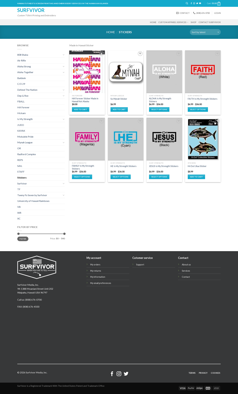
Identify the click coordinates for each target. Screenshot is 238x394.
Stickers (22, 177)
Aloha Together (25, 72)
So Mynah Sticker (118, 99)
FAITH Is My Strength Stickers (202, 99)
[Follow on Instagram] (194, 3)
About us (186, 264)
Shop (193, 22)
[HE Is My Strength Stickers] (126, 139)
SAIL (19, 165)
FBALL (20, 101)
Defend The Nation (27, 89)
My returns (95, 270)
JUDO (20, 124)
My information (97, 277)
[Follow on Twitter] (197, 3)
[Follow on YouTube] (200, 3)
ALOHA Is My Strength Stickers (160, 100)
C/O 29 (21, 83)
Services (186, 270)
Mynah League (24, 142)
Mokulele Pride (25, 136)
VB (19, 206)
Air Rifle (21, 60)
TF (18, 189)
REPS (20, 159)
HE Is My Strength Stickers (123, 166)
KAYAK (21, 130)
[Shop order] (205, 32)
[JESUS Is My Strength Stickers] (164, 139)
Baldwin (21, 78)
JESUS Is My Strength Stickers (163, 166)
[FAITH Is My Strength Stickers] (203, 72)
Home (153, 22)
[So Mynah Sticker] (126, 72)
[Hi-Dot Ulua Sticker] (203, 139)
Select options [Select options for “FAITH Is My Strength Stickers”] (198, 109)
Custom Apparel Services (173, 22)
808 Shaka (22, 54)
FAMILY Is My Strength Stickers (83, 167)
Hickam (21, 113)
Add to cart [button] (80, 109)
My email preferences (100, 283)
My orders (95, 264)
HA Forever (23, 107)
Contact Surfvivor (210, 22)
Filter (23, 239)
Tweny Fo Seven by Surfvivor (32, 195)
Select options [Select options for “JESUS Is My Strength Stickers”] (159, 177)
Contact (186, 277)
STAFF (20, 171)
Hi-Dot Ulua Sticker (197, 166)
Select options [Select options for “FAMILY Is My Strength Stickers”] (82, 177)
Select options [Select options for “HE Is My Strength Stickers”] (121, 177)
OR (19, 148)
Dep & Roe (22, 95)
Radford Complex (26, 154)
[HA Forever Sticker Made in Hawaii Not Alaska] (87, 72)
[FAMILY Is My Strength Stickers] (87, 139)
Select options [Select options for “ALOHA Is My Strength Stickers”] (159, 109)
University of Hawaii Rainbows (33, 200)
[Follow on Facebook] (191, 3)
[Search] (187, 3)
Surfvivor (31, 10)
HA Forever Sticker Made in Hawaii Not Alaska (85, 100)
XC (18, 218)
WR (19, 212)
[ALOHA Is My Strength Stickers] (164, 72)
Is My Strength (25, 119)
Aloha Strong (24, 66)
